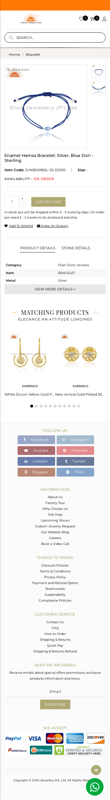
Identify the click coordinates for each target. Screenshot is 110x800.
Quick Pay (55, 645)
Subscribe (55, 704)
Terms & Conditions (55, 571)
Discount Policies (55, 565)
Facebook (36, 439)
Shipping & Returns (55, 640)
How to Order (55, 634)
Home (14, 54)
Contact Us (55, 622)
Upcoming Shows (55, 520)
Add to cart (48, 202)
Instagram (75, 439)
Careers (55, 538)
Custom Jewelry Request (55, 526)
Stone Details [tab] (76, 248)
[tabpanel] (29, 362)
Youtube (36, 450)
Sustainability (55, 595)
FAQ (55, 628)
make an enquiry (52, 226)
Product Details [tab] (37, 248)
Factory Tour (55, 503)
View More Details (55, 289)
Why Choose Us (55, 509)
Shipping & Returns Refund (55, 651)
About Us (55, 497)
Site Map (55, 514)
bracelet (33, 54)
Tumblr (75, 461)
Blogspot (36, 472)
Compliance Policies (55, 600)
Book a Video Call (55, 544)
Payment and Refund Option (55, 583)
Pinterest (75, 450)
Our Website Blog (55, 532)
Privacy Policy (55, 577)
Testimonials (55, 589)
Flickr (75, 472)
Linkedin (36, 461)
